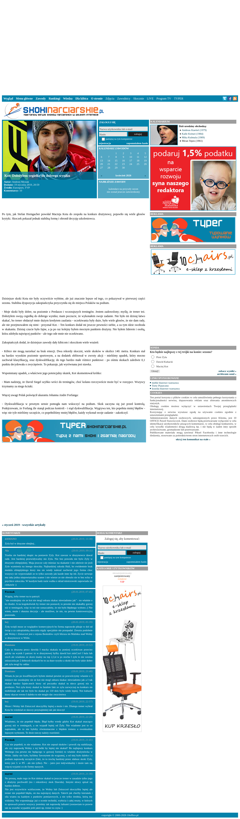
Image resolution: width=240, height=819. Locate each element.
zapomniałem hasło (137, 143)
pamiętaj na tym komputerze (119, 139)
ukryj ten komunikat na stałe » (193, 439)
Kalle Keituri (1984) (192, 133)
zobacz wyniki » (227, 371)
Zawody (41, 98)
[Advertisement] (74, 46)
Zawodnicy (123, 98)
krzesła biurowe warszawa (166, 388)
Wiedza (67, 98)
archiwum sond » (226, 373)
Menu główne (24, 98)
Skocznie (138, 98)
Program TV (164, 98)
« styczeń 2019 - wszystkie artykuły (24, 525)
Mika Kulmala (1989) (193, 137)
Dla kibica (81, 98)
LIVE (150, 98)
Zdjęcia (110, 98)
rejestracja (105, 143)
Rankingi (54, 98)
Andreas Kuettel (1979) (194, 130)
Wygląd (8, 98)
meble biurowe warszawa (165, 382)
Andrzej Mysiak (20, 181)
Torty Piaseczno (160, 385)
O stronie (96, 98)
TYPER (178, 98)
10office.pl (132, 815)
